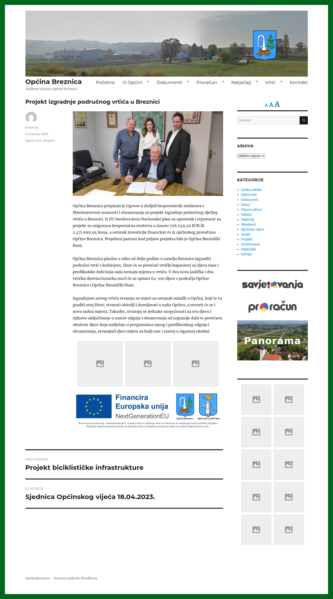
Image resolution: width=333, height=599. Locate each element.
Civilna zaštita (251, 190)
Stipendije (248, 249)
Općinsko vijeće (252, 229)
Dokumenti (169, 82)
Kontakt (299, 82)
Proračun (207, 82)
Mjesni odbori (251, 210)
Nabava (246, 215)
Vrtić (270, 82)
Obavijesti (248, 225)
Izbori (245, 205)
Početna (105, 82)
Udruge (246, 254)
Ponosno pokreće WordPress (75, 578)
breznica (32, 127)
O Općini (132, 82)
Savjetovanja (250, 244)
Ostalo (245, 234)
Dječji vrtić (33, 140)
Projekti (49, 140)
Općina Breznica (53, 82)
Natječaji (241, 82)
